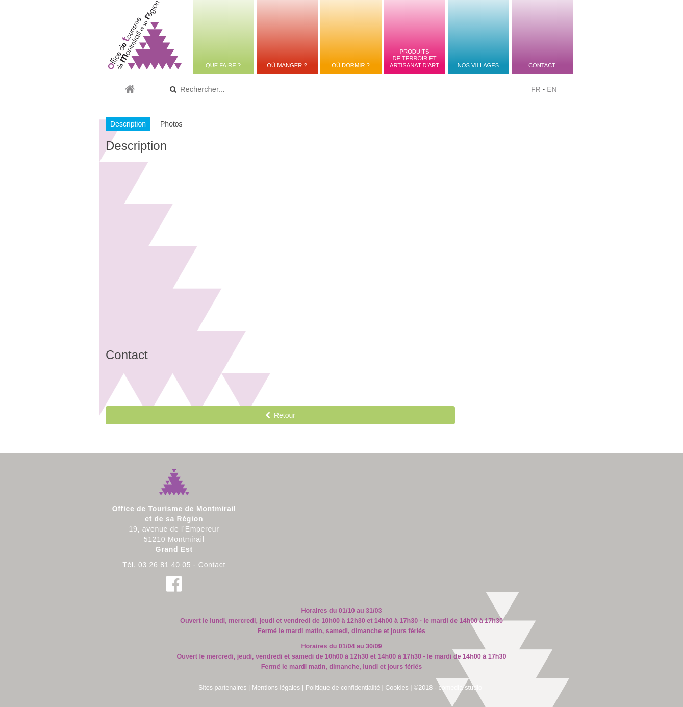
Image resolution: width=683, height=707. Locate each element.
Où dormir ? (351, 65)
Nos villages (478, 65)
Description (128, 124)
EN (551, 89)
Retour (280, 415)
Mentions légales (276, 687)
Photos (171, 124)
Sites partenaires (222, 687)
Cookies (397, 687)
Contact (541, 65)
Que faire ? (223, 65)
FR (536, 89)
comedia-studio (460, 687)
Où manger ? (287, 65)
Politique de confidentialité (343, 687)
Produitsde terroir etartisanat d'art (414, 58)
